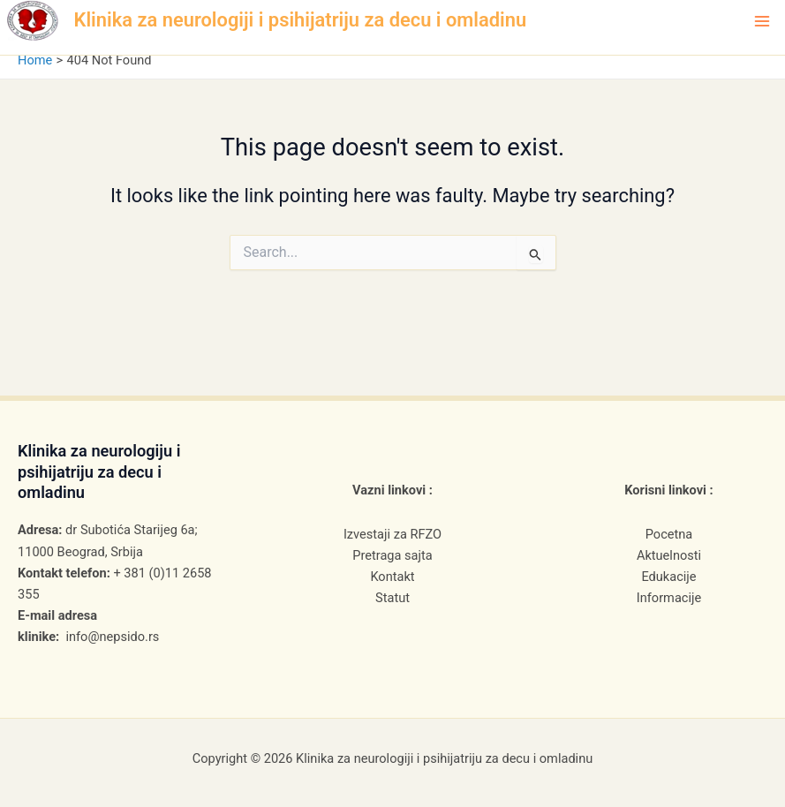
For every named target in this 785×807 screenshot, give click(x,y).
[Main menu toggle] (762, 21)
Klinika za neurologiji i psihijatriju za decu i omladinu (300, 20)
